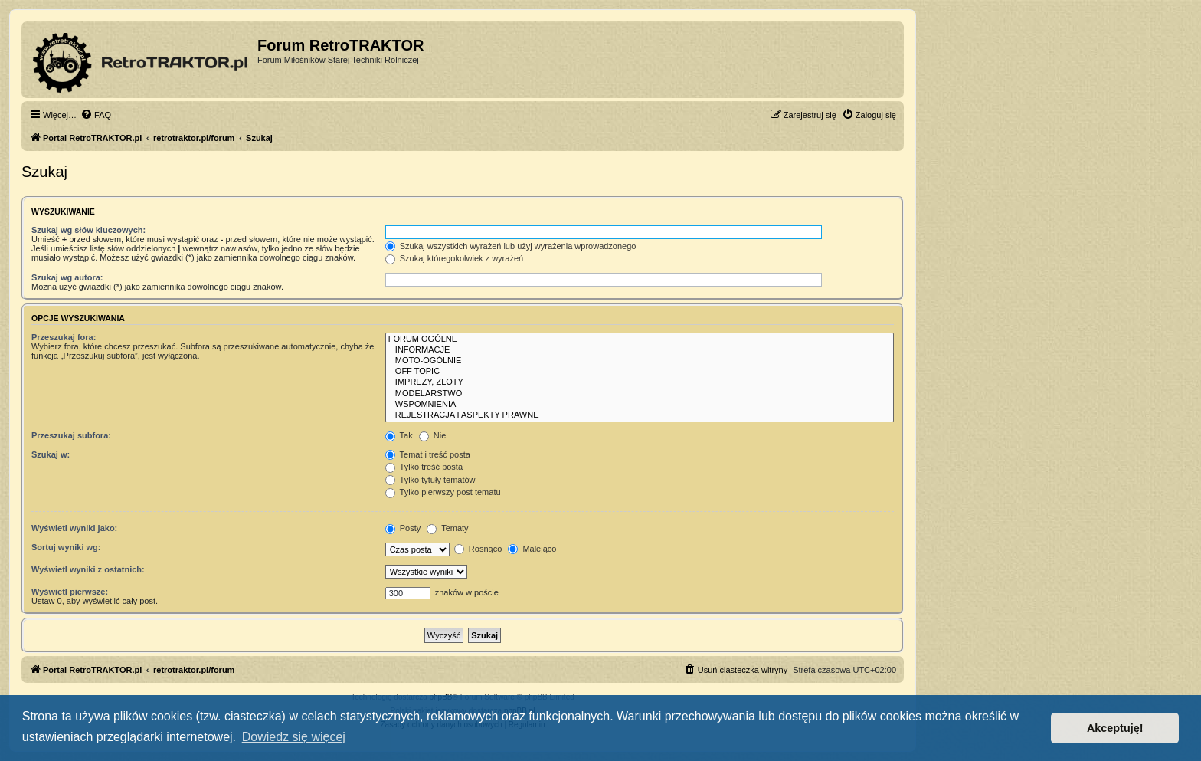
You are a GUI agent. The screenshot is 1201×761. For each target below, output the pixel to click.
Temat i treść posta (427, 454)
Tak (399, 435)
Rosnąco (478, 548)
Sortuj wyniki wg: (65, 547)
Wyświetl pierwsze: (69, 591)
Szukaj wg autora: (67, 277)
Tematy (447, 528)
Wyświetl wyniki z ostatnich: (88, 569)
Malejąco (532, 548)
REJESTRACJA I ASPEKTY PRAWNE (639, 415)
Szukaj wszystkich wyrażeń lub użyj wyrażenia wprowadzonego (510, 246)
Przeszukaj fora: (63, 337)
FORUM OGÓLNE (639, 339)
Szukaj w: (50, 454)
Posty (403, 528)
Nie (433, 435)
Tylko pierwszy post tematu (443, 492)
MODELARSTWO (639, 394)
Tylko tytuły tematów (430, 479)
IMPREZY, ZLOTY (639, 382)
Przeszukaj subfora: (71, 435)
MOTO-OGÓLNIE (639, 361)
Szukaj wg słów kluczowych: (88, 230)
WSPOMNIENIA (639, 404)
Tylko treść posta (424, 466)
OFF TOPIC (639, 371)
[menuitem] (95, 115)
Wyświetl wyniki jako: (74, 528)
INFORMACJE (639, 350)
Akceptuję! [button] (1115, 728)
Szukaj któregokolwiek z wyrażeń (454, 258)
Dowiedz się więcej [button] (293, 736)
